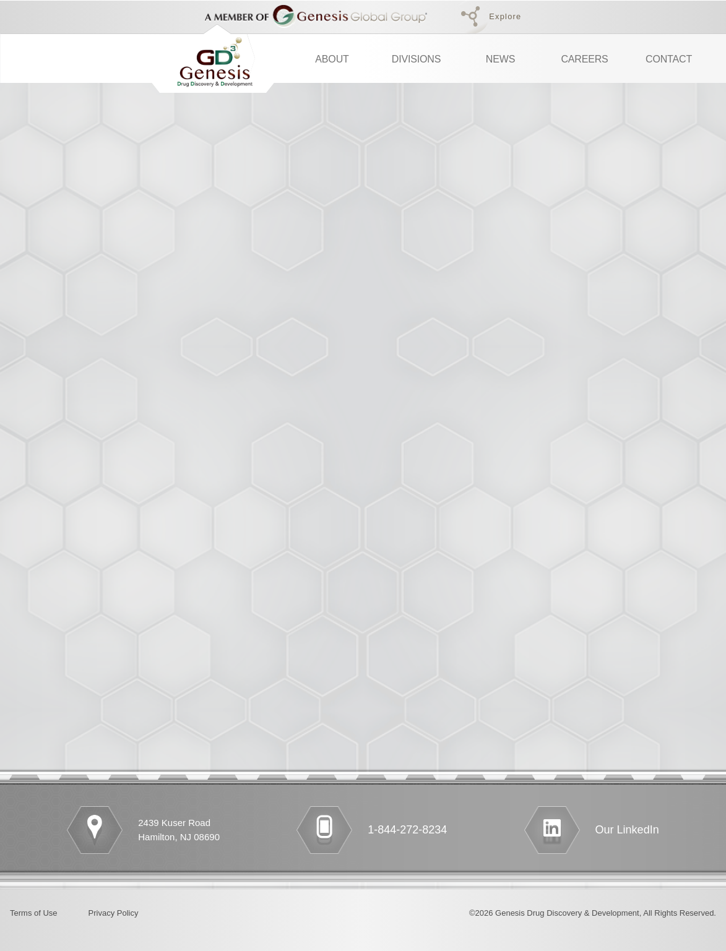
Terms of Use (34, 913)
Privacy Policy (114, 913)
